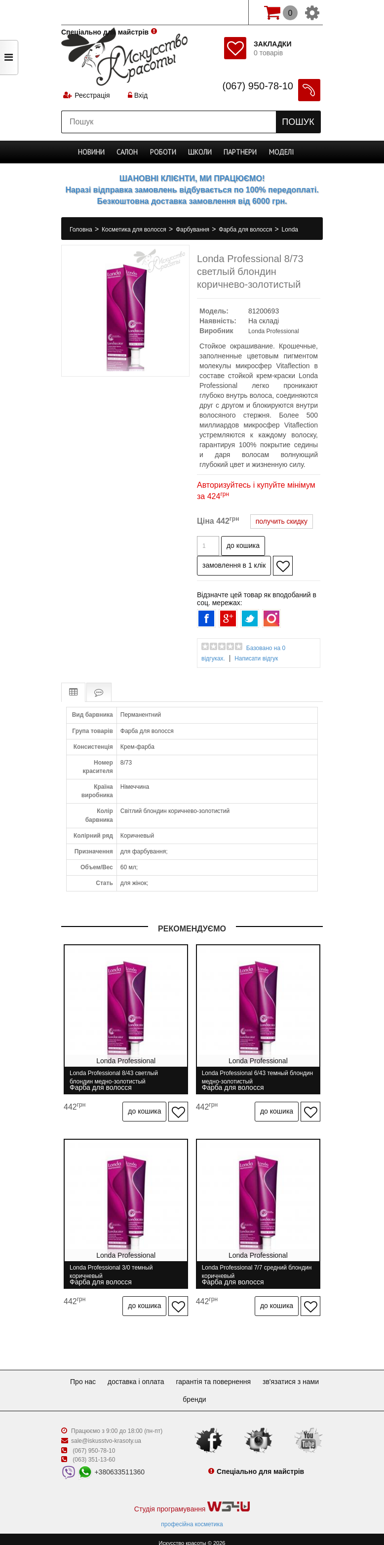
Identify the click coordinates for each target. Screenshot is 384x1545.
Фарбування (193, 229)
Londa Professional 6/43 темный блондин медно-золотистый (248, 1077)
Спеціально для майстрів (105, 11)
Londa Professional (273, 331)
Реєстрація (92, 96)
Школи (200, 152)
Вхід (139, 96)
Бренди (230, 1391)
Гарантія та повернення (251, 1373)
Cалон (128, 152)
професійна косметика (192, 1515)
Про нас (113, 1373)
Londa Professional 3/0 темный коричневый (111, 1267)
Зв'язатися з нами (175, 1391)
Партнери (239, 152)
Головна (82, 229)
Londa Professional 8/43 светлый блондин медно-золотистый (114, 1077)
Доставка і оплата (170, 1373)
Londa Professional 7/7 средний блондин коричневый (247, 1267)
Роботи (164, 152)
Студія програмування (192, 1499)
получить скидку (281, 521)
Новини (92, 152)
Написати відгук (256, 658)
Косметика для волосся (135, 229)
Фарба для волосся (246, 229)
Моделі (280, 152)
